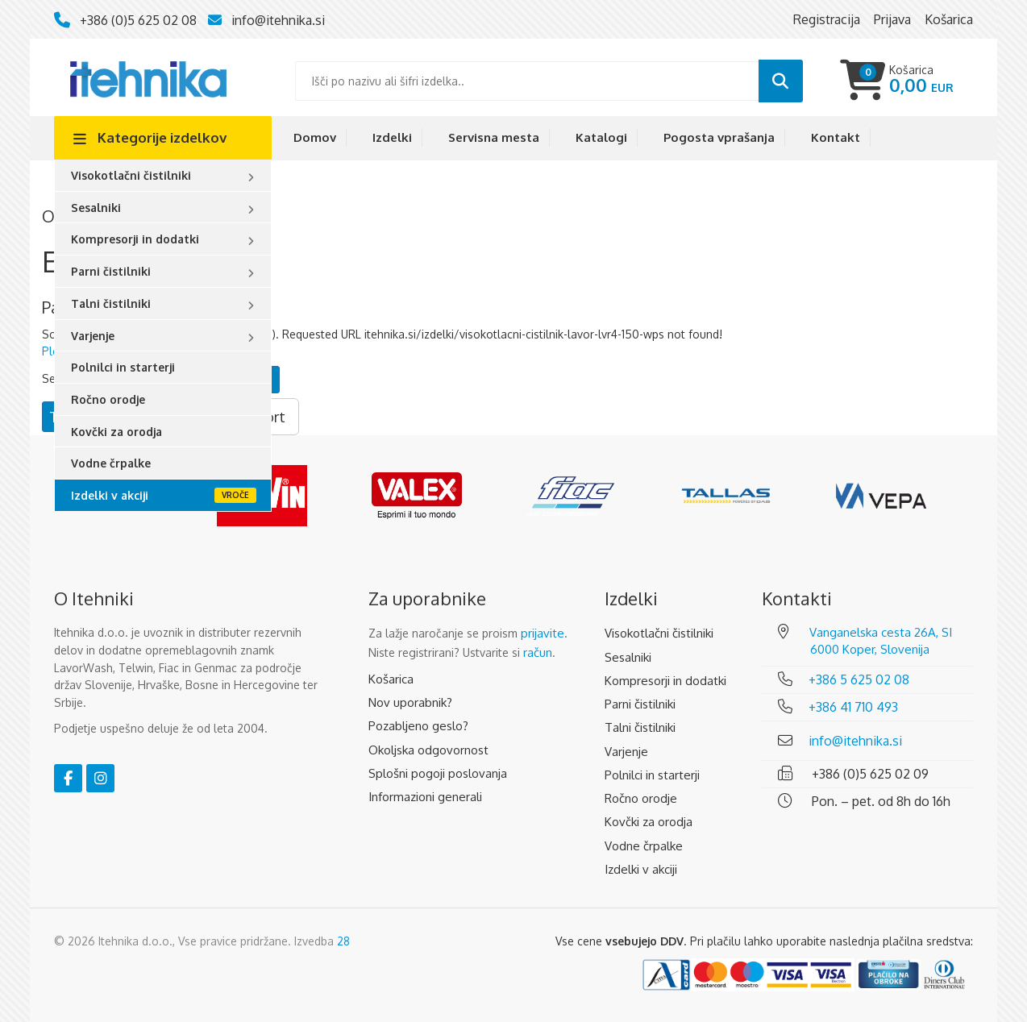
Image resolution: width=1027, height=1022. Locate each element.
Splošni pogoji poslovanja (437, 773)
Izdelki (392, 137)
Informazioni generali (425, 796)
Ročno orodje (108, 399)
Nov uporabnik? (410, 702)
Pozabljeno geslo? (418, 725)
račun (537, 652)
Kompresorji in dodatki (135, 239)
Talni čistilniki (111, 303)
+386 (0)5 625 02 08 (138, 20)
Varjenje (92, 336)
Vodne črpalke (111, 463)
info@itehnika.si (278, 20)
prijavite (542, 633)
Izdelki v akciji (109, 495)
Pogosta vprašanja (719, 137)
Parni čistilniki (111, 271)
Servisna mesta (493, 137)
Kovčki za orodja (116, 431)
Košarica (391, 679)
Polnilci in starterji (123, 367)
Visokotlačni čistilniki (131, 175)
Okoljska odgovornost (428, 750)
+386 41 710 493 (853, 707)
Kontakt (835, 137)
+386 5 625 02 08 (859, 679)
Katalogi (601, 137)
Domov (314, 137)
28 (343, 941)
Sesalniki (96, 207)
